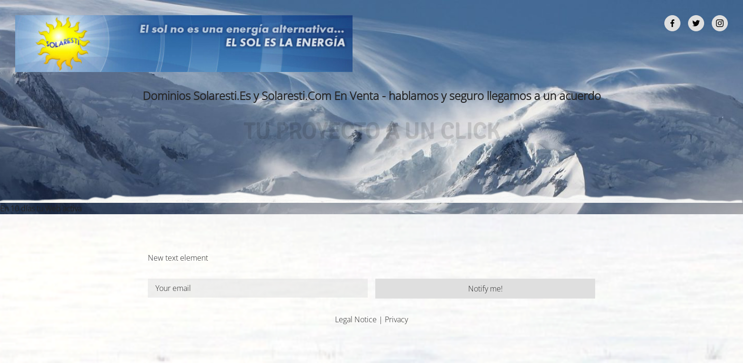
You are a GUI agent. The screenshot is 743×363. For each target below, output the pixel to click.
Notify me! (485, 288)
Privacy (396, 319)
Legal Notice (356, 319)
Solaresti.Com (296, 95)
